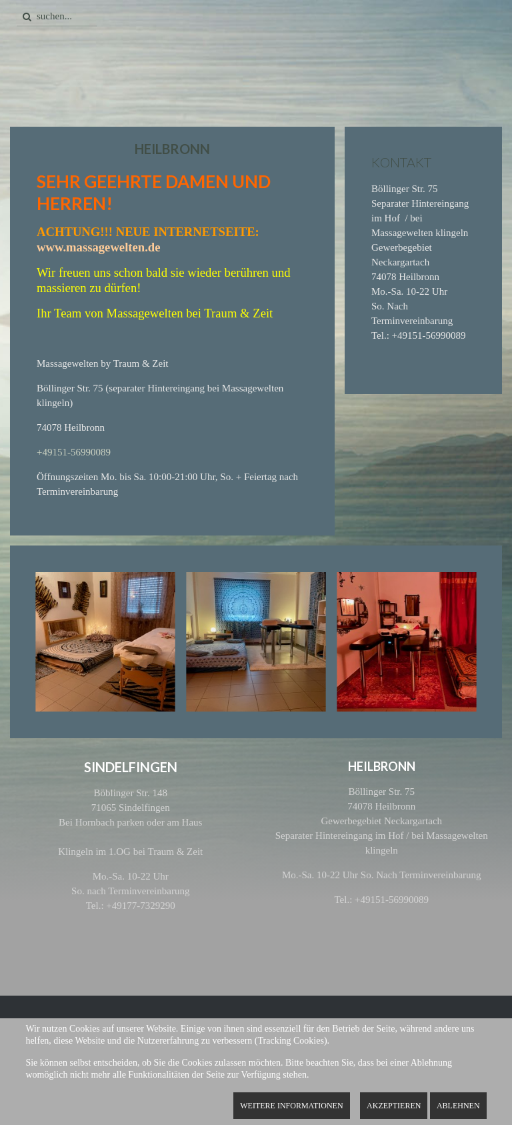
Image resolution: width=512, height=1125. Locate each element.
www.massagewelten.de (99, 247)
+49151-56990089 (74, 452)
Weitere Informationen (291, 1105)
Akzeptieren (394, 1105)
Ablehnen (458, 1105)
